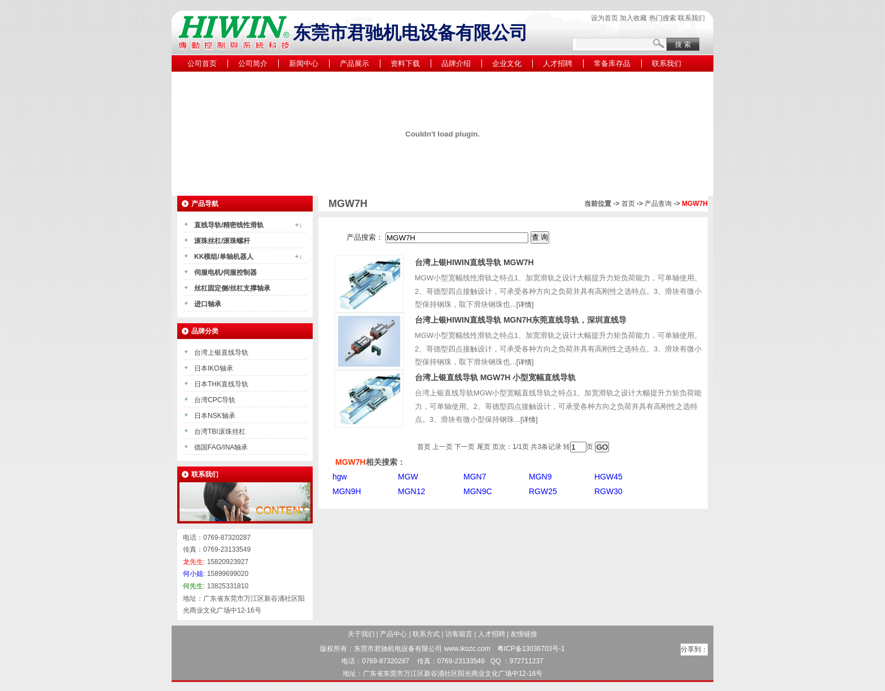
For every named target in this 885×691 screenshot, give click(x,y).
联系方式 (426, 634)
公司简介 (253, 63)
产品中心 (393, 634)
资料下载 (405, 63)
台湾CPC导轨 (214, 400)
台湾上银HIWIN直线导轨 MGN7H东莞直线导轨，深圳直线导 (521, 319)
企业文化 (507, 63)
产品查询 (658, 204)
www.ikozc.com (467, 649)
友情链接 (523, 634)
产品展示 (354, 63)
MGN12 (411, 491)
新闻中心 (303, 63)
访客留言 (458, 634)
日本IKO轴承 (213, 368)
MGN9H (346, 491)
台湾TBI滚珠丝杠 (220, 431)
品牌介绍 (456, 63)
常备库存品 (612, 63)
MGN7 (474, 476)
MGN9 (540, 476)
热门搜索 (662, 18)
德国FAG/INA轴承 (221, 447)
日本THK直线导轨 (221, 384)
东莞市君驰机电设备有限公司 (398, 649)
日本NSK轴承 (214, 416)
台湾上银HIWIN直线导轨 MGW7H (474, 262)
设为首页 (604, 18)
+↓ (298, 225)
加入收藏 (633, 18)
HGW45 (608, 476)
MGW (408, 476)
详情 (525, 305)
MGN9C (477, 491)
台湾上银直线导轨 (221, 352)
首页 (628, 204)
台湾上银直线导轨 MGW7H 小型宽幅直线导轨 (495, 377)
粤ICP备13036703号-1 (531, 649)
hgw (339, 476)
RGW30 (608, 491)
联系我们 (691, 18)
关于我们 (361, 634)
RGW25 (543, 491)
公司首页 (202, 63)
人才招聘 (557, 63)
